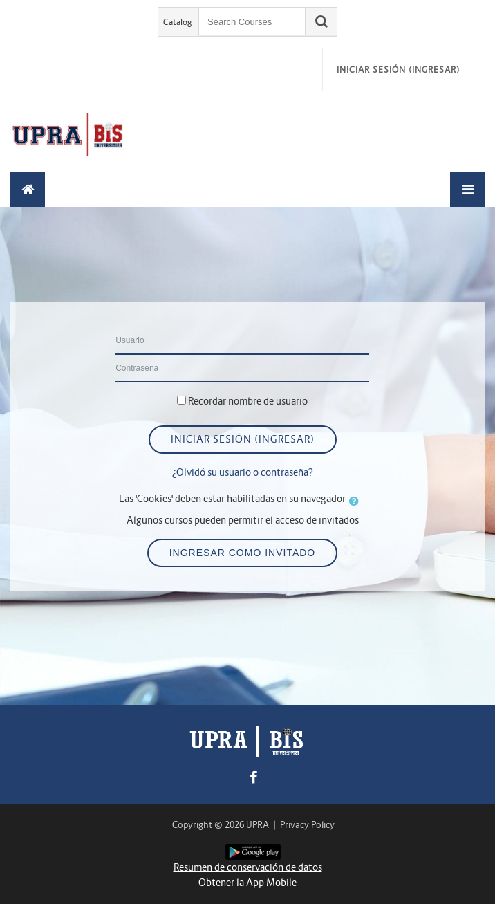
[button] (357, 501)
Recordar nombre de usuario (248, 401)
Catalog (177, 22)
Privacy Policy (307, 825)
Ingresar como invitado (242, 552)
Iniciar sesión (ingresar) (398, 69)
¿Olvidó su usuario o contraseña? (242, 472)
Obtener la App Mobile (247, 882)
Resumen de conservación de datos (248, 867)
